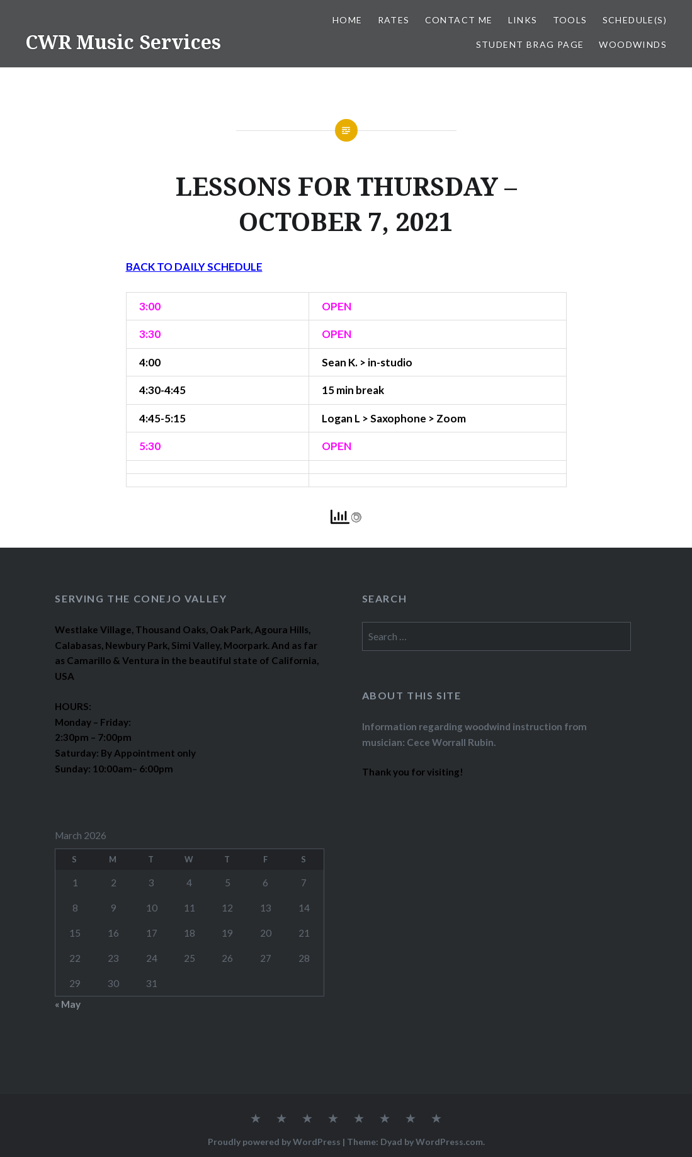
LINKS (523, 19)
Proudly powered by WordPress (274, 1141)
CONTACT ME (459, 19)
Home (347, 19)
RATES (394, 19)
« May (68, 1004)
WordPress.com (449, 1141)
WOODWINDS (633, 44)
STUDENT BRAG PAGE (530, 44)
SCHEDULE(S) (635, 19)
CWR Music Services (123, 42)
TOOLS (570, 19)
